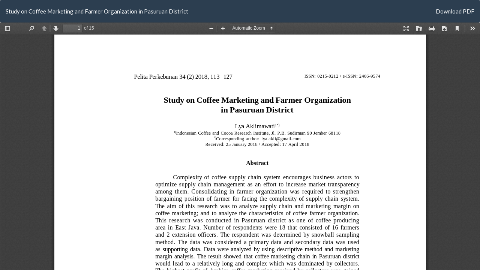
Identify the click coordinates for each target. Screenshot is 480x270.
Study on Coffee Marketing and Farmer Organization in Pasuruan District (97, 11)
